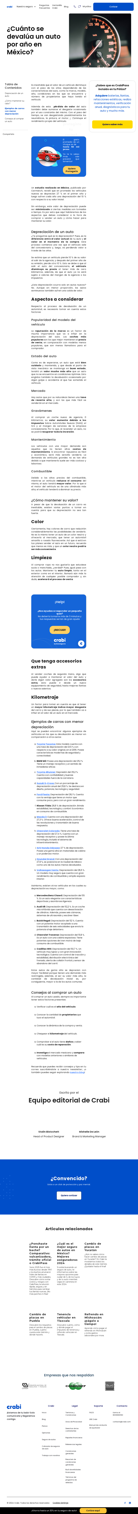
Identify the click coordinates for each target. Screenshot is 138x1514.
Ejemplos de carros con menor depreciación (14, 111)
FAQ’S (91, 1412)
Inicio (44, 1412)
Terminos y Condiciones (70, 1413)
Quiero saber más (112, 124)
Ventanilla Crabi (57, 6)
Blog (66, 6)
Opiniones (46, 1433)
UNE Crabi (93, 1419)
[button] (26, 6)
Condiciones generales (70, 1452)
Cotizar (113, 6)
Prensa (44, 1426)
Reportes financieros (73, 1437)
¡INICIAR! (60, 630)
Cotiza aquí (93, 1510)
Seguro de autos (49, 1439)
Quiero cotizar (69, 1195)
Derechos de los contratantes (72, 1429)
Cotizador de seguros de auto (51, 1447)
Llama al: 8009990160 (118, 1413)
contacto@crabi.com (122, 1422)
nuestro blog (77, 1072)
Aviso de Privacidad (73, 1422)
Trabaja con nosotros (51, 1455)
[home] (9, 6)
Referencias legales (73, 1444)
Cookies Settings (60, 1503)
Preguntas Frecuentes (44, 6)
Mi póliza (87, 6)
